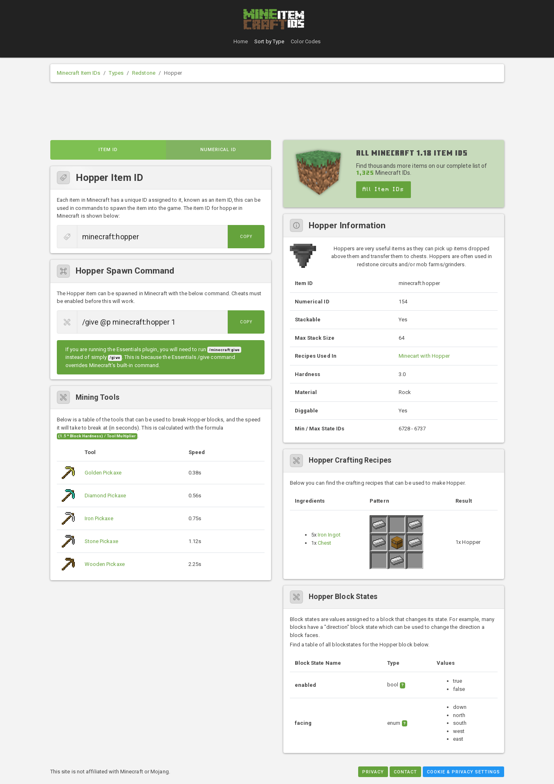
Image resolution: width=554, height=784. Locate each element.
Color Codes (306, 41)
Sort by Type (269, 41)
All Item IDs (383, 189)
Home (240, 41)
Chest (325, 543)
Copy (246, 236)
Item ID (108, 149)
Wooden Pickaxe (105, 564)
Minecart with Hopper (424, 356)
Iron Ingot (329, 535)
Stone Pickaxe (101, 541)
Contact (405, 772)
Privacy (373, 772)
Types (116, 73)
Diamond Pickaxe (105, 495)
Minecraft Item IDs (79, 73)
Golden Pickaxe (103, 473)
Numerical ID (218, 149)
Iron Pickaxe (99, 518)
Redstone (143, 73)
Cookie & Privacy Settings (463, 772)
